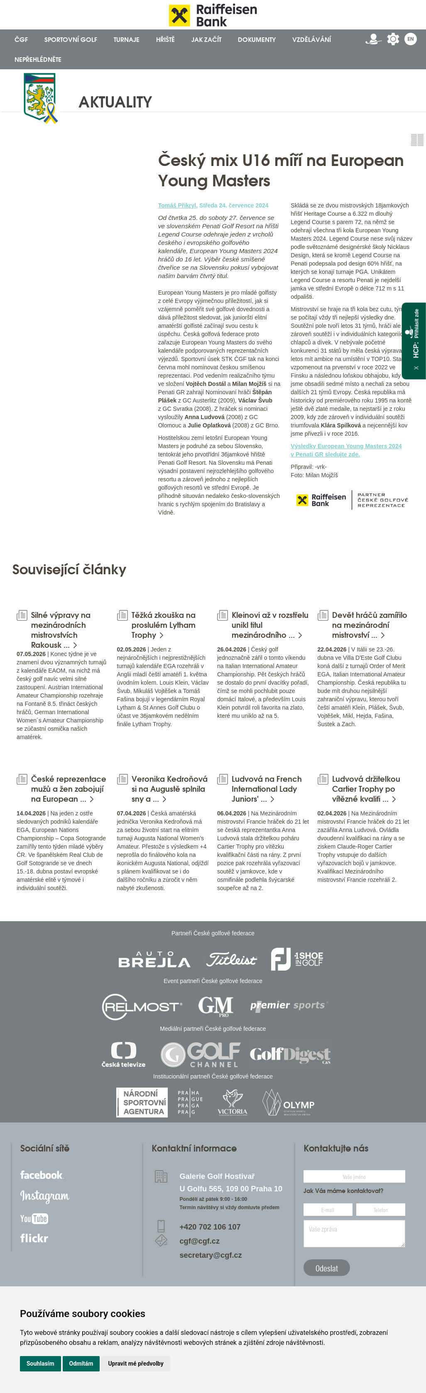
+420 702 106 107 (210, 1227)
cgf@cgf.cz (200, 1241)
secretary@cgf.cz (211, 1255)
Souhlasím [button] (40, 1363)
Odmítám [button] (81, 1363)
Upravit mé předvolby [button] (135, 1363)
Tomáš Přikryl (177, 205)
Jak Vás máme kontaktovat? (344, 1191)
